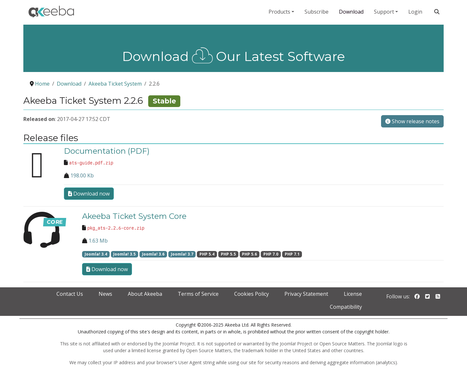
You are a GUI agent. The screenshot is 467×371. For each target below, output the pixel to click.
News (105, 293)
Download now (89, 193)
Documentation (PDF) (107, 151)
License (353, 293)
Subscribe (317, 11)
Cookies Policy (251, 293)
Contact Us (69, 293)
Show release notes (412, 121)
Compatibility (346, 306)
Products (279, 11)
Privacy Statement (306, 293)
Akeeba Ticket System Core (134, 216)
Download (351, 11)
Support (384, 11)
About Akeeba (145, 293)
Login (415, 11)
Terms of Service (198, 293)
